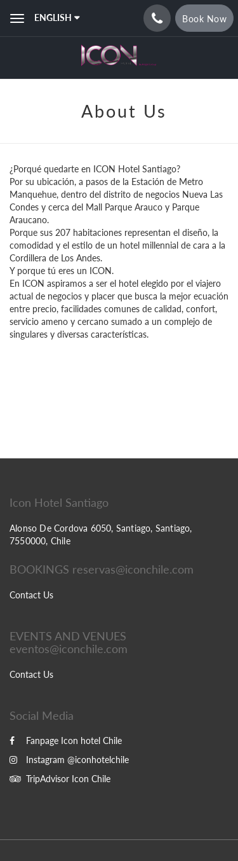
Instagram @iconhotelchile (69, 759)
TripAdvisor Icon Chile (60, 778)
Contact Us (31, 594)
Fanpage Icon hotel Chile (66, 740)
